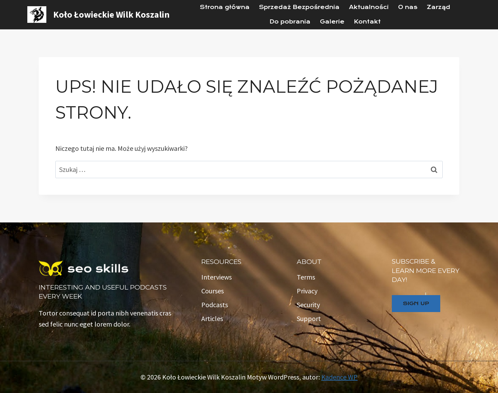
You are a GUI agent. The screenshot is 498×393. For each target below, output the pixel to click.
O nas (407, 7)
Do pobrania (290, 21)
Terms (306, 277)
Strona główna (225, 7)
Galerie (332, 21)
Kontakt (367, 21)
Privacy (307, 290)
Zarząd (438, 7)
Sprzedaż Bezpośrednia (299, 7)
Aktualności (369, 7)
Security (308, 304)
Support (309, 318)
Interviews (216, 277)
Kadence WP (339, 377)
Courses (212, 290)
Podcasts (214, 304)
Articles (212, 318)
